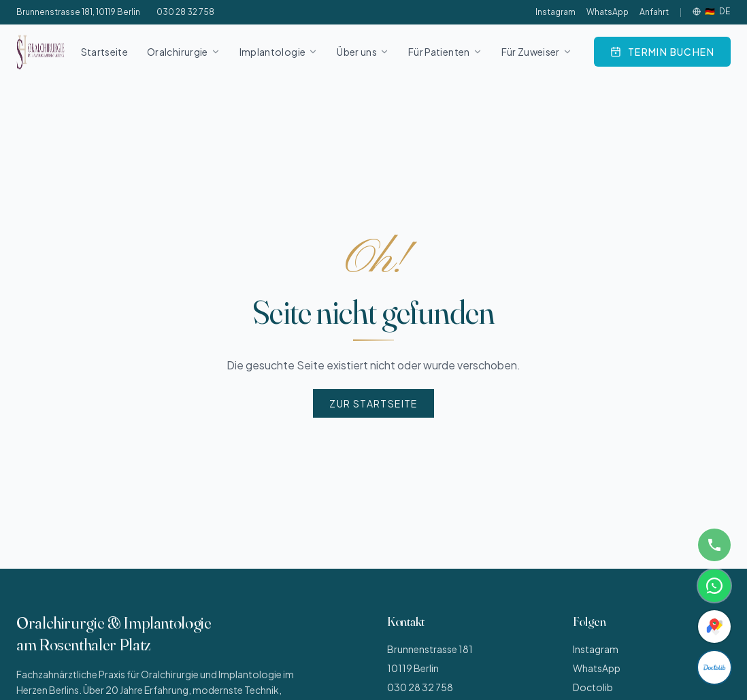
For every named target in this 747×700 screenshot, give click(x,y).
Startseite (105, 52)
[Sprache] (712, 11)
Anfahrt (654, 12)
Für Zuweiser (536, 52)
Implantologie (278, 52)
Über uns (363, 52)
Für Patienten (445, 52)
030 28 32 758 (185, 12)
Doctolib (593, 687)
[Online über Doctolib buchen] (662, 52)
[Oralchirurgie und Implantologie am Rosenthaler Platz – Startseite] (40, 52)
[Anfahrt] (714, 626)
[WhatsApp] (714, 585)
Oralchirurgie (183, 52)
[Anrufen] (714, 545)
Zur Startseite (373, 403)
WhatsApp (607, 12)
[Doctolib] (714, 667)
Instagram (555, 12)
